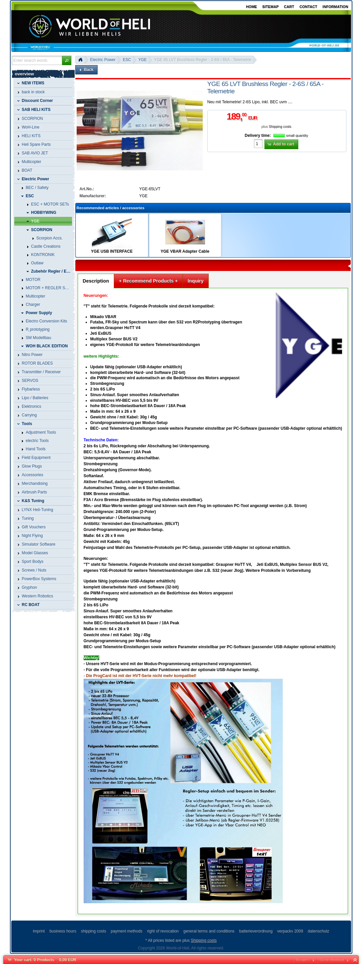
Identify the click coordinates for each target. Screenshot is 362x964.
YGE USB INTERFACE (111, 251)
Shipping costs (280, 127)
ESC (127, 59)
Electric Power (103, 59)
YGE (142, 59)
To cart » (302, 960)
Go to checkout (332, 960)
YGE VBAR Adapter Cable (185, 251)
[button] (66, 60)
